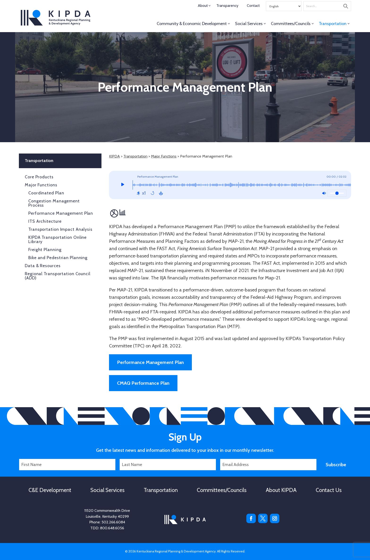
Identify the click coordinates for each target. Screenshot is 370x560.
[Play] (123, 185)
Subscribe (336, 464)
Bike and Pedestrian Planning (58, 257)
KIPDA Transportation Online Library (57, 239)
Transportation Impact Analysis (60, 229)
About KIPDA (281, 490)
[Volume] (337, 193)
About (203, 5)
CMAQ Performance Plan (143, 383)
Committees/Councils (291, 23)
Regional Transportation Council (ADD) (57, 276)
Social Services (249, 23)
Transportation (332, 23)
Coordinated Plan (46, 193)
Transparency (227, 5)
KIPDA (55, 18)
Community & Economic (192, 23)
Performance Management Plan (150, 362)
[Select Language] (284, 6)
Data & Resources (42, 265)
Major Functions (164, 156)
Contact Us (329, 490)
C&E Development (50, 490)
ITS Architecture (44, 221)
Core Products (39, 177)
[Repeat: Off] (152, 193)
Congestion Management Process (54, 203)
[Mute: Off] (324, 193)
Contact (253, 5)
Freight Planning (44, 249)
